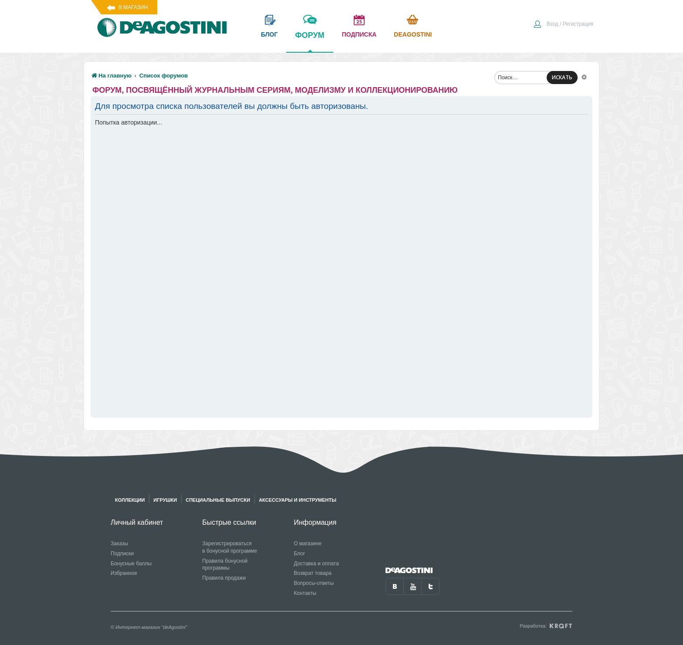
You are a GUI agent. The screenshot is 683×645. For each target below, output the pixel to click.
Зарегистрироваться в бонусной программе (229, 547)
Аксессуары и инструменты (297, 500)
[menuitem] (563, 25)
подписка (359, 34)
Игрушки (165, 500)
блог (269, 34)
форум (309, 41)
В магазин (133, 7)
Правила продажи (224, 578)
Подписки (122, 553)
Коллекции (130, 500)
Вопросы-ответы (314, 583)
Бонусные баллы (131, 564)
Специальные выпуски (218, 500)
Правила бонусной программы (224, 564)
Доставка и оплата (316, 564)
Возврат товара (312, 573)
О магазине (307, 543)
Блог (299, 553)
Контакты (305, 593)
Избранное (124, 573)
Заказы (119, 543)
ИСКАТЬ (562, 77)
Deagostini (413, 34)
